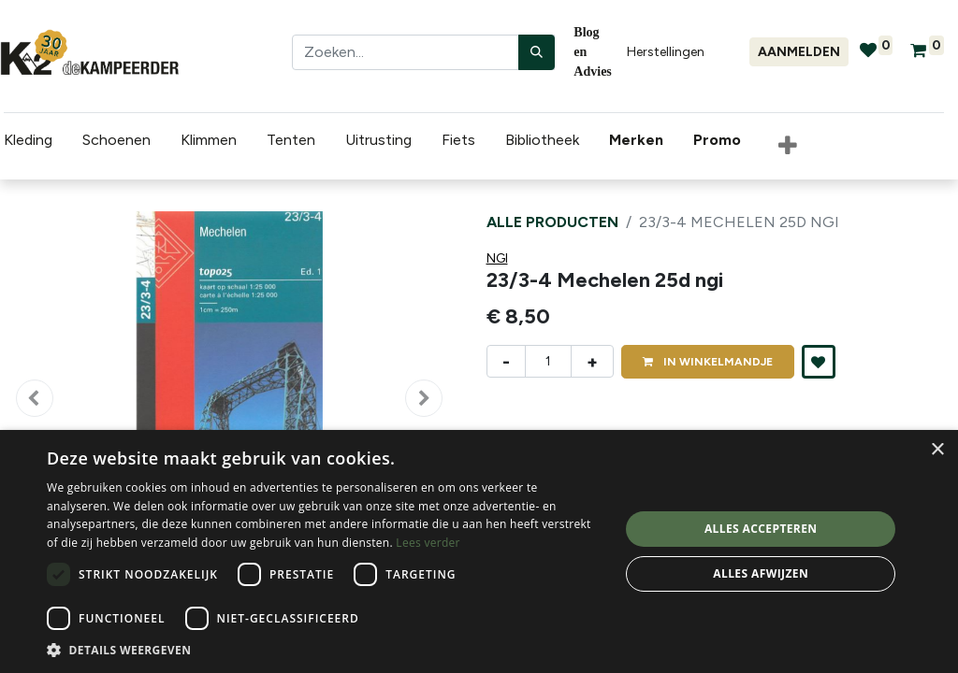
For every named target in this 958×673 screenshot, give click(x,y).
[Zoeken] (536, 52)
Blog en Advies (592, 52)
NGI (497, 258)
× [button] (937, 450)
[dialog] (479, 551)
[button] (784, 147)
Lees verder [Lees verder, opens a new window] (428, 543)
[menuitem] (636, 140)
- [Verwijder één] (506, 362)
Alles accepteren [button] (761, 529)
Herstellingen (665, 52)
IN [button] (708, 361)
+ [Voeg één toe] (592, 362)
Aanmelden (799, 52)
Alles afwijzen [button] (760, 573)
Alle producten (552, 222)
